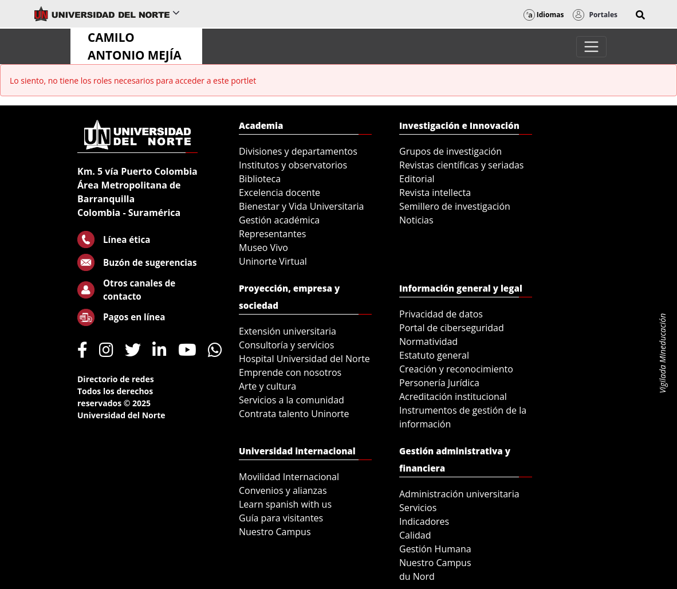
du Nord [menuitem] (417, 576)
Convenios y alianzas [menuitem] (283, 490)
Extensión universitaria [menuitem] (287, 331)
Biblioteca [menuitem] (260, 178)
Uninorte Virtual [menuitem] (273, 261)
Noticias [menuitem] (416, 220)
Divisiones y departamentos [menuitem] (298, 151)
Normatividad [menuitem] (428, 341)
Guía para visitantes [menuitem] (281, 518)
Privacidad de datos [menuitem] (441, 314)
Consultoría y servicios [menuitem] (286, 345)
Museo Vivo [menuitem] (263, 247)
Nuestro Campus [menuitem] (275, 531)
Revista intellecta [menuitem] (435, 192)
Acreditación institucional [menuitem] (453, 396)
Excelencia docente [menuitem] (279, 192)
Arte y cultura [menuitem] (267, 386)
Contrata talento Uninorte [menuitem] (294, 413)
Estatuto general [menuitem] (434, 355)
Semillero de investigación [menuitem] (454, 206)
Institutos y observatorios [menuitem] (293, 165)
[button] (640, 15)
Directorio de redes (115, 379)
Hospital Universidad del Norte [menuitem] (304, 358)
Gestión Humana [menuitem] (435, 549)
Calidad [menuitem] (415, 535)
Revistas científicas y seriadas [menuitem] (461, 165)
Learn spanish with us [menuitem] (285, 504)
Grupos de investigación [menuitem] (450, 151)
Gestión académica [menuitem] (279, 220)
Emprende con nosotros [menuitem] (290, 372)
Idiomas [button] (544, 14)
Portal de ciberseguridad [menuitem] (451, 327)
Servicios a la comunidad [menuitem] (291, 400)
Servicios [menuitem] (417, 507)
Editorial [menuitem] (417, 178)
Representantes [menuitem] (272, 233)
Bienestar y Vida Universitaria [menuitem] (301, 206)
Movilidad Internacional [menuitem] (289, 476)
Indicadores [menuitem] (424, 521)
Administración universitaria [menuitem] (459, 494)
